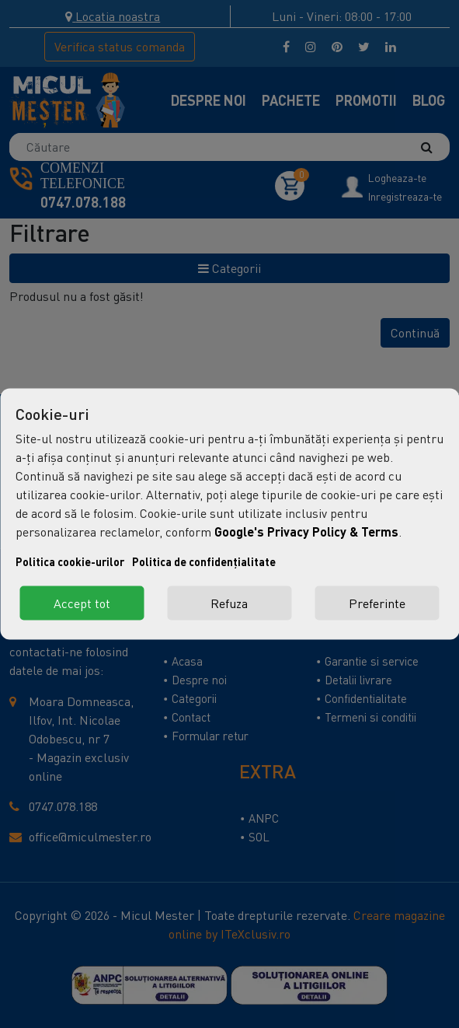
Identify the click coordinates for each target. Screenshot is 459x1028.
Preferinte (377, 603)
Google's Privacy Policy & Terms (306, 531)
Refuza (229, 603)
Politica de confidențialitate (204, 561)
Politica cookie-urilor (70, 561)
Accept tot (82, 603)
